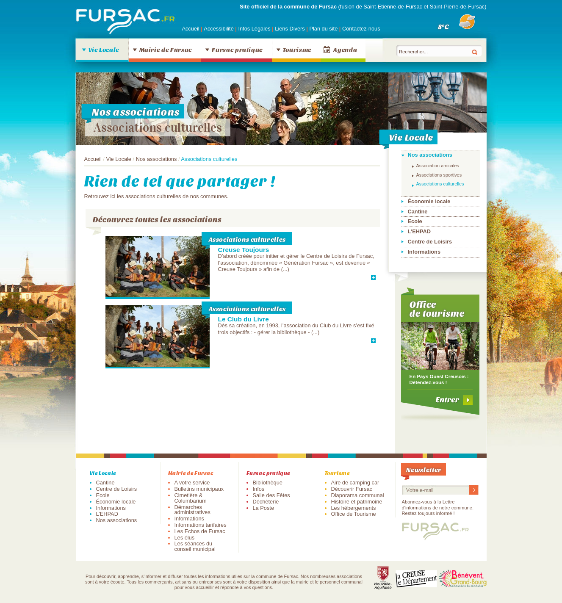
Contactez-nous (361, 28)
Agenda (345, 49)
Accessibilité (219, 28)
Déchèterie (266, 501)
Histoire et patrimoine (356, 501)
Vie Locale (104, 49)
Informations (424, 252)
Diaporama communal (357, 495)
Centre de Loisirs (430, 241)
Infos (259, 489)
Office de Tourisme (353, 514)
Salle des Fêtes (271, 495)
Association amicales (438, 165)
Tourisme (297, 49)
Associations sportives (439, 174)
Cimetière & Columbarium (190, 498)
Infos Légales (255, 28)
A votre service (192, 482)
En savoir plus (350, 277)
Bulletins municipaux (199, 489)
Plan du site (323, 28)
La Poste (263, 508)
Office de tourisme (437, 309)
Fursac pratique (237, 49)
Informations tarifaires (200, 525)
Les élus (184, 537)
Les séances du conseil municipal (195, 546)
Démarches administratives (192, 510)
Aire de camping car (355, 482)
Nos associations (156, 159)
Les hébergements (353, 508)
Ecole (415, 221)
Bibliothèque (267, 482)
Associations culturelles (158, 127)
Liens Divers (290, 28)
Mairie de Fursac (165, 49)
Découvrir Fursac (351, 489)
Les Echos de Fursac (199, 531)
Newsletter (424, 469)
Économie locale (429, 201)
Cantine (418, 211)
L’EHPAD (419, 231)
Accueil (190, 28)
